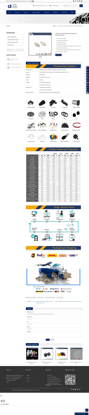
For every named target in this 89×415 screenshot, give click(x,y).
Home (9, 12)
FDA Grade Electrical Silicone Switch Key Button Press (70, 301)
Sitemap (38, 390)
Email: (28, 326)
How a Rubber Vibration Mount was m (14, 68)
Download (46, 12)
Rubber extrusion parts (13, 39)
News (27, 380)
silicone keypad (32, 297)
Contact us (64, 12)
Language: (31, 1)
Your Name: (29, 316)
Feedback (55, 12)
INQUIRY (58, 54)
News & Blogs (36, 12)
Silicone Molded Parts (78, 25)
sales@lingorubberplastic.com (40, 5)
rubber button (40, 297)
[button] (28, 12)
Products (26, 12)
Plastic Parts (11, 45)
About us (17, 12)
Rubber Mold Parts (12, 37)
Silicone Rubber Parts (68, 25)
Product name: (30, 311)
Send (48, 339)
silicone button (60, 297)
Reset (52, 339)
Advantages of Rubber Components (13, 60)
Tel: (27, 321)
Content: (29, 331)
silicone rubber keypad (50, 297)
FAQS (72, 12)
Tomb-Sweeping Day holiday (14, 64)
